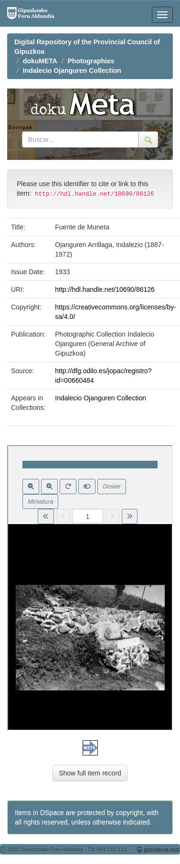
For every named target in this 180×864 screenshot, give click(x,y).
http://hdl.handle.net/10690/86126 (105, 289)
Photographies (91, 61)
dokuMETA (40, 61)
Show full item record (90, 773)
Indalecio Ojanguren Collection (72, 70)
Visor (90, 588)
